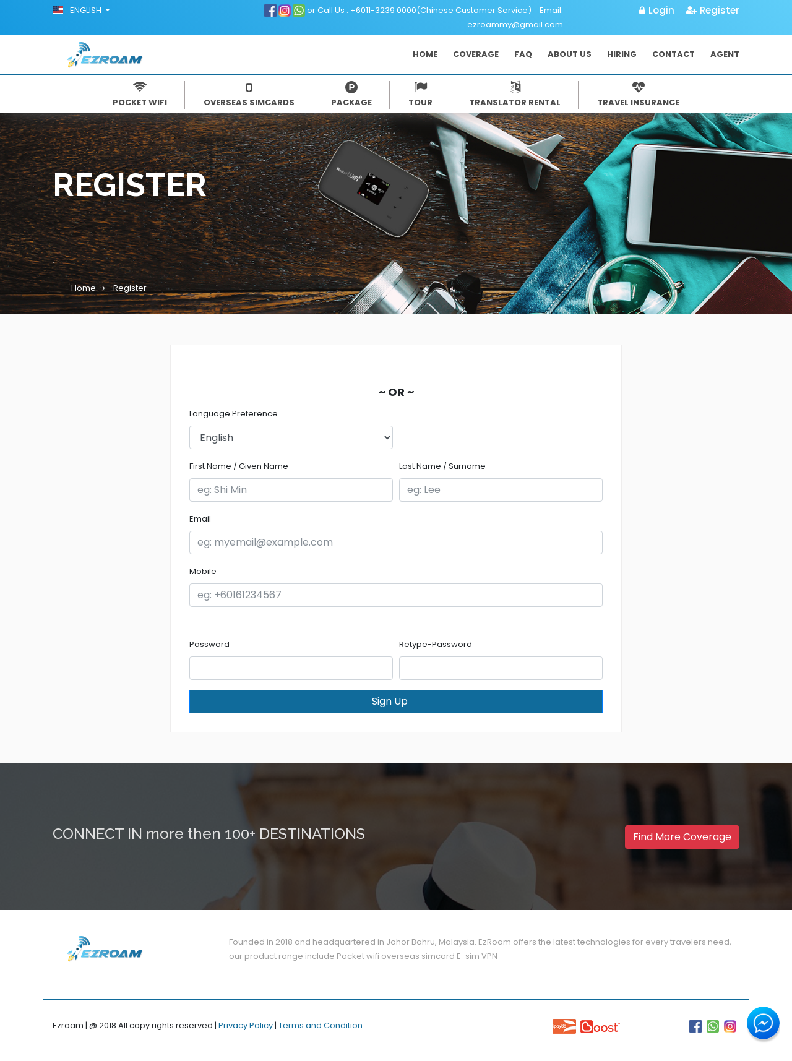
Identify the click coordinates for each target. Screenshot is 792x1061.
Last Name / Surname (442, 466)
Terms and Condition (320, 1025)
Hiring (622, 54)
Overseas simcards (249, 94)
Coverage (476, 54)
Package (351, 94)
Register (712, 10)
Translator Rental (515, 94)
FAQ (523, 54)
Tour (420, 94)
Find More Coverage (682, 837)
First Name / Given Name (238, 466)
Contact (673, 54)
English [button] (78, 10)
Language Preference (233, 413)
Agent (724, 54)
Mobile (203, 571)
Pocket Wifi (140, 94)
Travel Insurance (638, 94)
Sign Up (401, 701)
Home (425, 54)
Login (656, 10)
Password (209, 644)
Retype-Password (435, 644)
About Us (570, 54)
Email (200, 519)
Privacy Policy (245, 1025)
